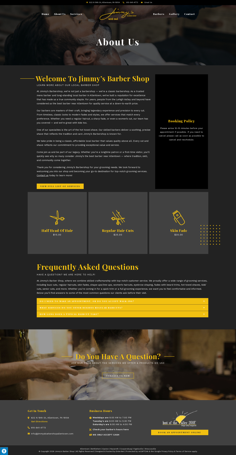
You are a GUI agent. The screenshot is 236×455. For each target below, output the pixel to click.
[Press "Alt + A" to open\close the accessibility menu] (4, 451)
